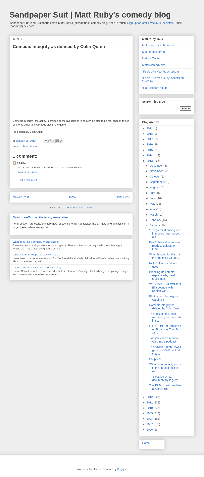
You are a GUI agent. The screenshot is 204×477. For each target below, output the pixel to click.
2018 (150, 133)
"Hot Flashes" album (155, 87)
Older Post (122, 197)
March (154, 214)
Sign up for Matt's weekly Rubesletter (150, 23)
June (153, 198)
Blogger (121, 469)
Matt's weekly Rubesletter (158, 45)
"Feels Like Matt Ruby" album (160, 71)
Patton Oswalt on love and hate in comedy (37, 267)
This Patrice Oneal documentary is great (163, 378)
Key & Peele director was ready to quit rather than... (164, 246)
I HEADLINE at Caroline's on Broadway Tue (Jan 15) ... (165, 329)
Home (72, 197)
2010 (150, 407)
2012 (150, 396)
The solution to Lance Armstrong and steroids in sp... (165, 317)
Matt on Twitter (151, 58)
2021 (150, 128)
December (156, 165)
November (156, 171)
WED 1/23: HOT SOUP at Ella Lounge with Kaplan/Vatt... (165, 287)
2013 (150, 160)
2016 (150, 144)
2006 (150, 429)
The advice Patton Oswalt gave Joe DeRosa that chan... (165, 350)
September (157, 182)
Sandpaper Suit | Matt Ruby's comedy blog (90, 14)
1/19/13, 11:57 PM (28, 172)
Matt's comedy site (153, 65)
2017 (150, 139)
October (155, 176)
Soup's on (155, 359)
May (153, 203)
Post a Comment (27, 180)
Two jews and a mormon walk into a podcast (164, 340)
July (153, 192)
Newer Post (21, 197)
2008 (150, 418)
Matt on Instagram (153, 51)
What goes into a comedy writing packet (36, 241)
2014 (150, 155)
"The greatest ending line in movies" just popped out (164, 233)
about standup (30, 146)
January (155, 225)
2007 (150, 424)
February (156, 220)
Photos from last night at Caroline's (164, 298)
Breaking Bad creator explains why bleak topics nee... (162, 275)
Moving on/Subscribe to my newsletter (40, 217)
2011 (150, 402)
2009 (150, 413)
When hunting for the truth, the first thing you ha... (165, 256)
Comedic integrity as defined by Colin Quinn (164, 306)
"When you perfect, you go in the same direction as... (165, 368)
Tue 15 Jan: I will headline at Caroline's (165, 387)
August (154, 187)
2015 (150, 150)
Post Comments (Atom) (79, 207)
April (153, 209)
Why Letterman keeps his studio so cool (36, 254)
